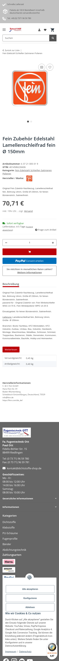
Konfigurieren (30, 598)
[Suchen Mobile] (26, 38)
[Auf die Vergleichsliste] (41, 67)
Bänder (7, 544)
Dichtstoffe (9, 522)
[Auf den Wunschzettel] (49, 67)
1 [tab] (28, 121)
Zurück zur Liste (12, 50)
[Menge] (29, 242)
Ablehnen (30, 607)
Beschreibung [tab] (11, 284)
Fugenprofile (10, 538)
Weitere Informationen (29, 272)
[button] (39, 30)
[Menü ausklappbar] (4, 28)
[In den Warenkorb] (29, 251)
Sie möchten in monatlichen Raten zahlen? (29, 271)
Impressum (10, 651)
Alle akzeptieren (30, 589)
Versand (28, 211)
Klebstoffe (9, 527)
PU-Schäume (10, 533)
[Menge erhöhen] (52, 242)
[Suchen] (52, 38)
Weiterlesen (11, 349)
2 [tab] (31, 121)
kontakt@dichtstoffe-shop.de (24, 468)
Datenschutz (25, 651)
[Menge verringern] (6, 242)
